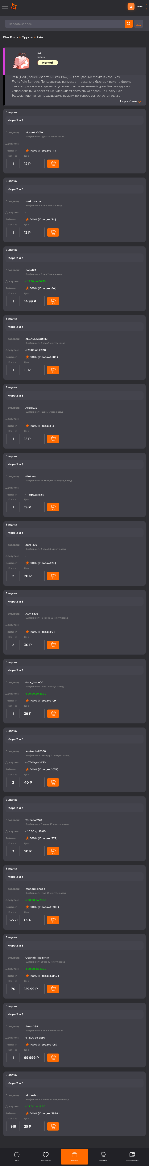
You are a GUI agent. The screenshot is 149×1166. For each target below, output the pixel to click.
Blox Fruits (11, 37)
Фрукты (28, 37)
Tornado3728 (33, 820)
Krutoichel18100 (35, 751)
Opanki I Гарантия (37, 957)
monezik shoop (35, 888)
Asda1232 (31, 407)
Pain (40, 37)
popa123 (30, 270)
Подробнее (130, 101)
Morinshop (32, 1095)
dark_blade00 (34, 682)
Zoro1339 (31, 544)
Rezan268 (31, 1026)
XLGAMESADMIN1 (36, 338)
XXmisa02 (31, 613)
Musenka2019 (34, 132)
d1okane (30, 476)
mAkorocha (33, 201)
